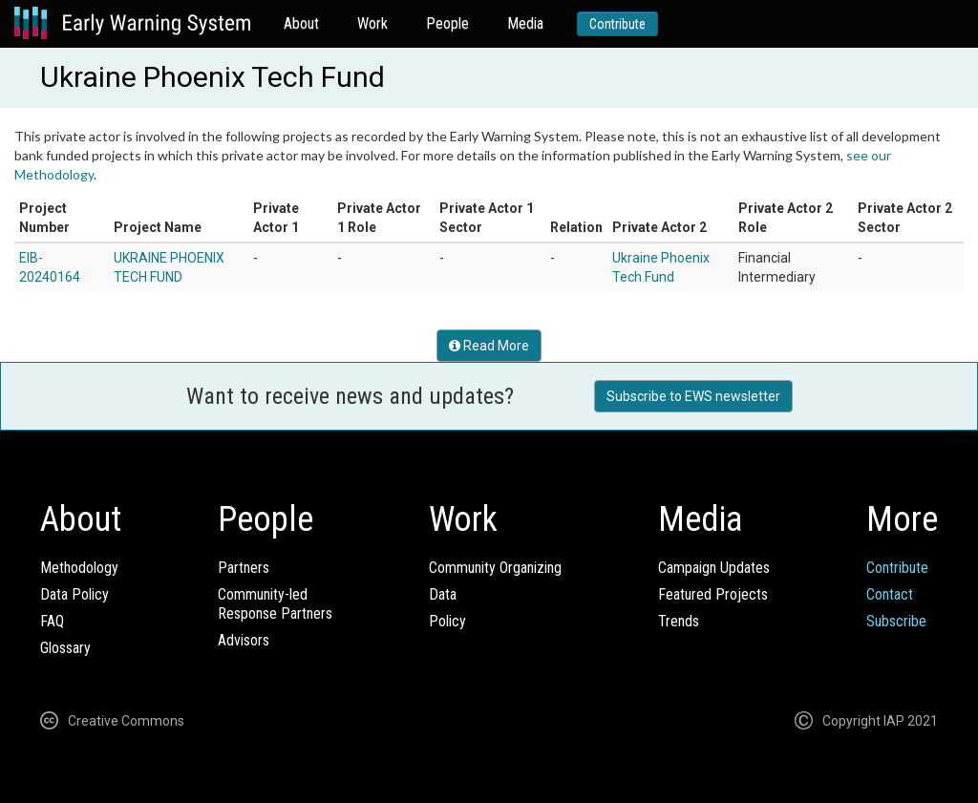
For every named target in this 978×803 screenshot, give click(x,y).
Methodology (79, 568)
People (447, 23)
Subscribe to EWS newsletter (693, 396)
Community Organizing (495, 568)
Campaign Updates (714, 568)
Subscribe (896, 621)
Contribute (617, 24)
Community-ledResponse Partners (275, 604)
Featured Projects (713, 594)
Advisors (243, 640)
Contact (889, 594)
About (301, 23)
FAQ (52, 621)
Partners (243, 568)
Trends (678, 621)
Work (372, 23)
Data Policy (74, 594)
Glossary (65, 648)
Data (443, 594)
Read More (489, 345)
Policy (447, 621)
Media (525, 23)
